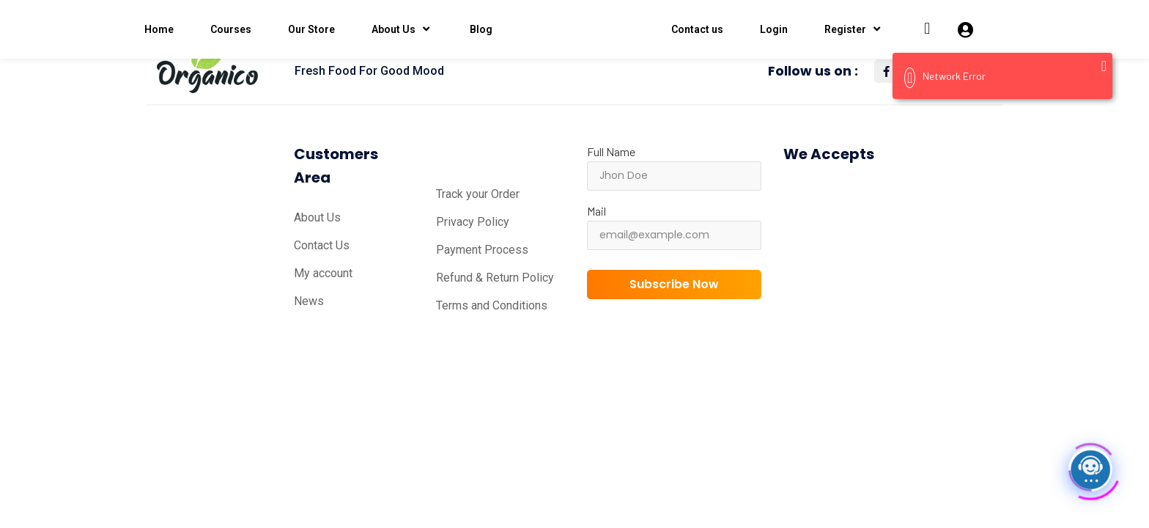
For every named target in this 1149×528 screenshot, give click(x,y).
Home (159, 29)
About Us (402, 29)
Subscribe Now (674, 284)
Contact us (697, 29)
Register (854, 29)
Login (774, 29)
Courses (230, 29)
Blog (481, 29)
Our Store (311, 29)
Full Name (611, 151)
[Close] (1103, 66)
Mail (596, 211)
